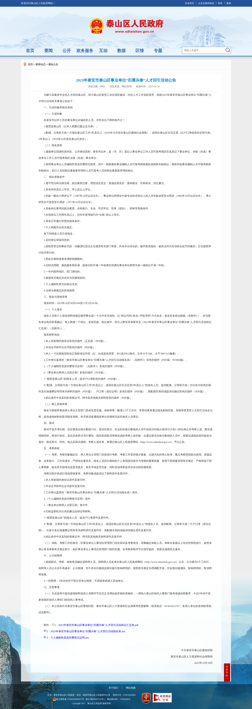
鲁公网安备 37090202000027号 (68, 699)
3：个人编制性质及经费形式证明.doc (66, 637)
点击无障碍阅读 (206, 3)
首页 (30, 50)
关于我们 (113, 688)
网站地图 (131, 688)
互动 (103, 50)
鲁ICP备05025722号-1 (96, 699)
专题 (158, 50)
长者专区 (189, 3)
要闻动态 (41, 64)
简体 (220, 3)
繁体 (228, 3)
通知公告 (53, 64)
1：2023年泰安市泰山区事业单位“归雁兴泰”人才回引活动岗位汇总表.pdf (95, 625)
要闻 (48, 50)
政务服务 (84, 50)
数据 (121, 50)
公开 (66, 50)
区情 (139, 50)
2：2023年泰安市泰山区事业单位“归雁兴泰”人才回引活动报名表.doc (84, 631)
